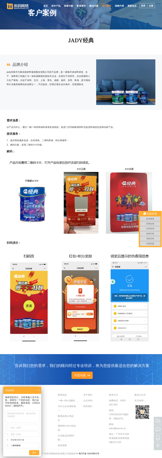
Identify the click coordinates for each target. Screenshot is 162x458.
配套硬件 (81, 6)
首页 (46, 6)
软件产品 (56, 6)
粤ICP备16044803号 (89, 453)
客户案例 (107, 6)
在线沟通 (82, 375)
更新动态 (132, 6)
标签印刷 (69, 6)
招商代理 (119, 6)
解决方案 (94, 6)
